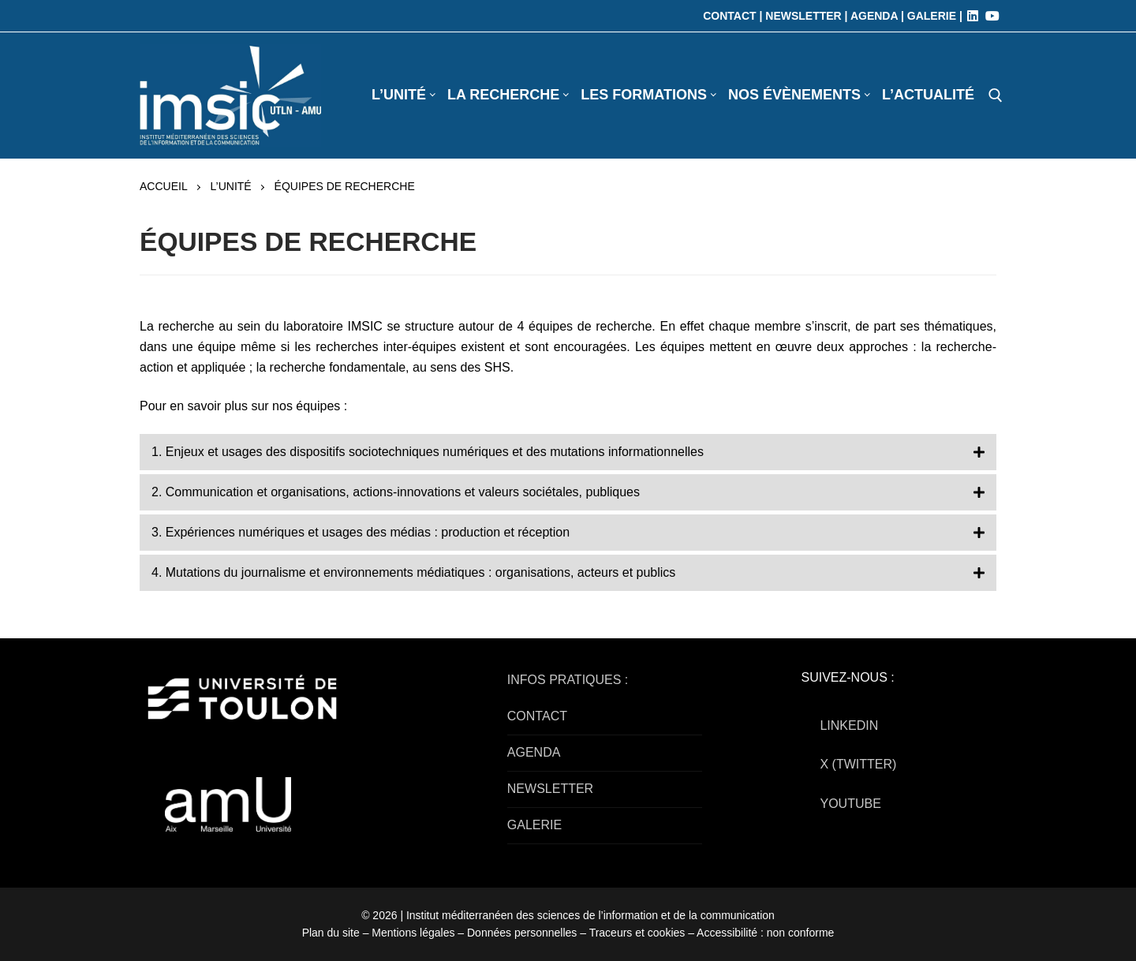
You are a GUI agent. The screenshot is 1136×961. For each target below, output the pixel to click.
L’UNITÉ (231, 186)
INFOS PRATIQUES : (568, 679)
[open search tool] (995, 95)
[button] (568, 452)
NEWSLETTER (550, 788)
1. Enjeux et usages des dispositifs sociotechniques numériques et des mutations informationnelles (427, 451)
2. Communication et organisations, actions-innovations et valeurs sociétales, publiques (395, 492)
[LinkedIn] (972, 16)
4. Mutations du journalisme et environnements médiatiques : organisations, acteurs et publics (413, 572)
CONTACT (537, 716)
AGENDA (534, 752)
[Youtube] (992, 16)
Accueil (164, 186)
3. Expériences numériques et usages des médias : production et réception (360, 532)
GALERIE (534, 825)
